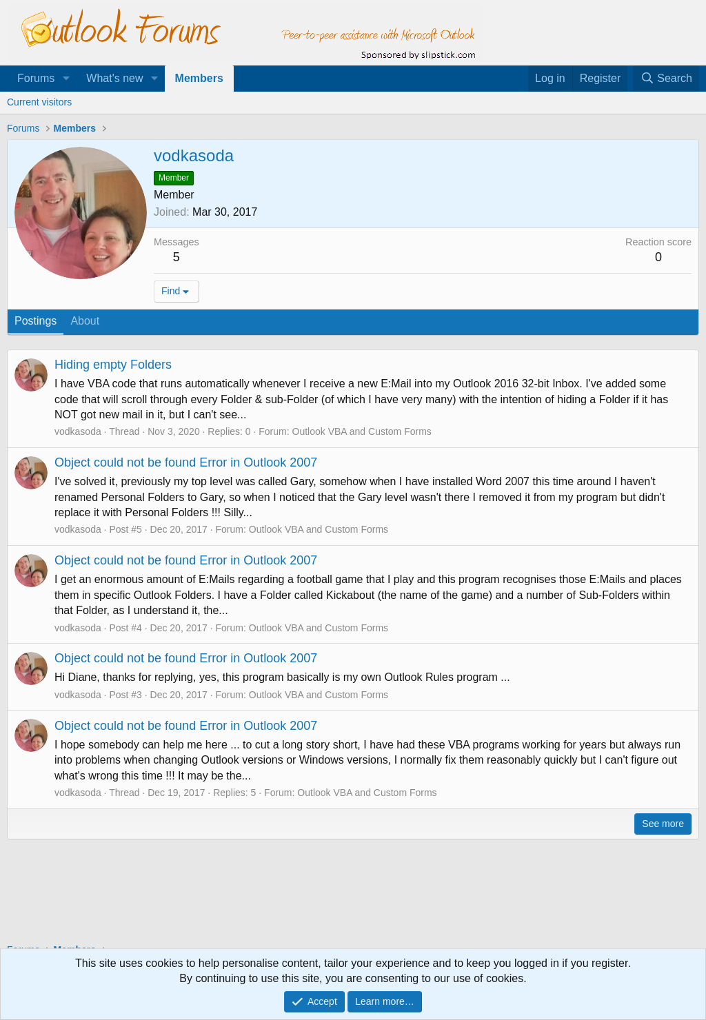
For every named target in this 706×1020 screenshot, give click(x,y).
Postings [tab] (35, 321)
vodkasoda (77, 431)
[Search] (666, 78)
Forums (35, 78)
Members (199, 78)
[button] (66, 78)
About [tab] (84, 321)
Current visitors (39, 102)
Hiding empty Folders (113, 364)
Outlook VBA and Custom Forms (362, 431)
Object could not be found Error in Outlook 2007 (185, 462)
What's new (114, 78)
